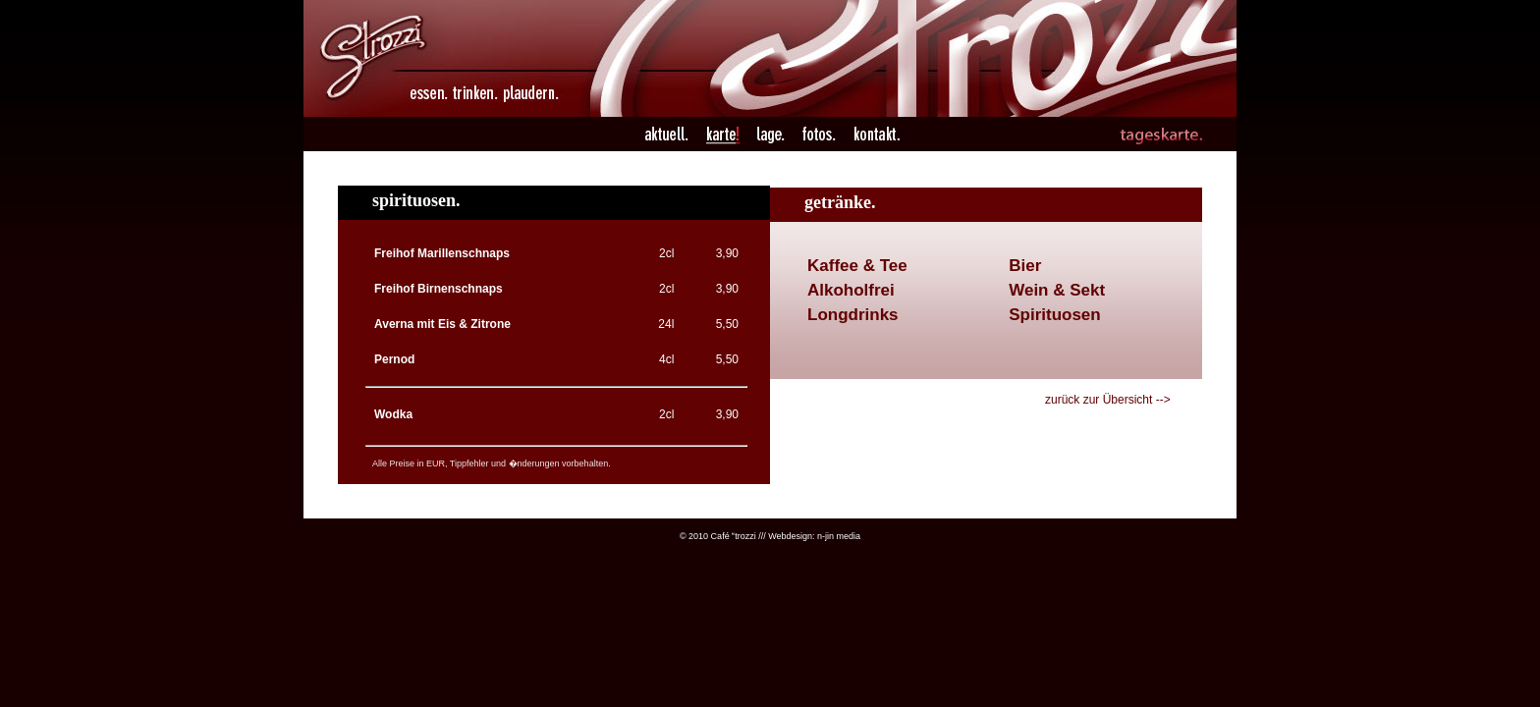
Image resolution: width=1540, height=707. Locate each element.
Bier (1025, 265)
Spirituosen (1055, 314)
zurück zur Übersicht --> (1108, 400)
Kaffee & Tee (857, 265)
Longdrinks (853, 314)
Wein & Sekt (1057, 290)
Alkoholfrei (851, 290)
